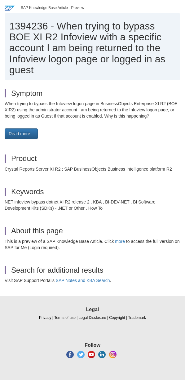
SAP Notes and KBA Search (83, 280)
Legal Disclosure (92, 317)
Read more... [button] (21, 133)
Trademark (137, 317)
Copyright (117, 317)
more (120, 241)
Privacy (45, 317)
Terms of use (65, 317)
